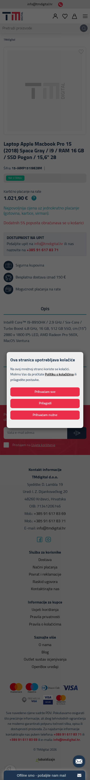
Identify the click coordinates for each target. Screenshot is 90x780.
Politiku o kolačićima (59, 374)
